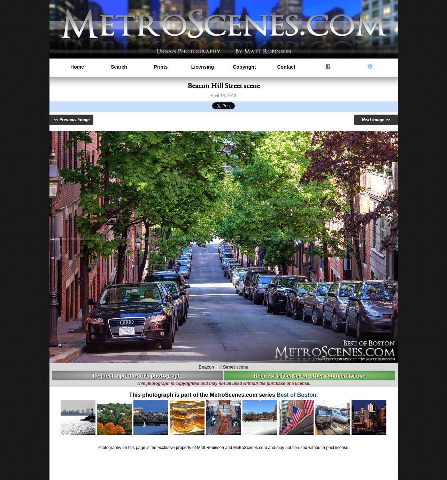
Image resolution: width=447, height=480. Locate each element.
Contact (286, 67)
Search (119, 67)
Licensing (202, 67)
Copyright (244, 67)
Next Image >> (376, 120)
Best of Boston (296, 395)
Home (77, 67)
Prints (161, 67)
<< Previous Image (71, 120)
